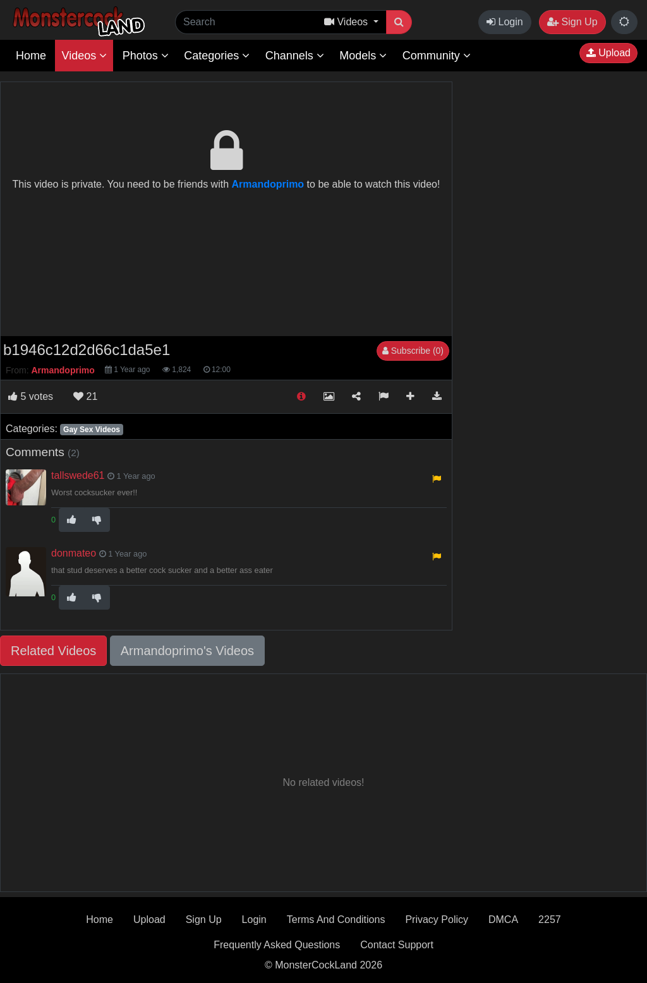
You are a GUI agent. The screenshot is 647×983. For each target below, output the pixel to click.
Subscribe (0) (413, 351)
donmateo (73, 553)
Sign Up (572, 21)
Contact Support (396, 944)
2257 (549, 919)
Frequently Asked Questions (277, 944)
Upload (608, 52)
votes (30, 396)
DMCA (503, 919)
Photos (146, 55)
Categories (217, 55)
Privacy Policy (436, 919)
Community (436, 55)
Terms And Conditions (336, 919)
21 (85, 396)
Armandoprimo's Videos (187, 651)
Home (31, 55)
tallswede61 (78, 475)
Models (363, 55)
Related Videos (53, 651)
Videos (84, 55)
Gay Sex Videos (91, 429)
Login (505, 21)
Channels (294, 55)
